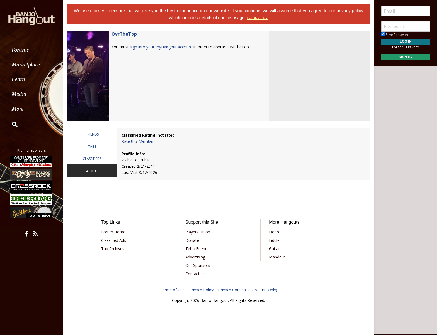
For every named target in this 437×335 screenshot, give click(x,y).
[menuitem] (31, 50)
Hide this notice (257, 18)
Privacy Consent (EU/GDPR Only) (247, 289)
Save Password (395, 34)
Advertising (195, 257)
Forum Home (113, 232)
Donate (192, 240)
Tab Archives (112, 248)
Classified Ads (113, 240)
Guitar (274, 248)
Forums (20, 50)
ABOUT (92, 171)
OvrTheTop (124, 34)
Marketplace (26, 64)
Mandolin (277, 257)
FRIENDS (92, 134)
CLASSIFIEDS (92, 158)
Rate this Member (138, 141)
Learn (18, 79)
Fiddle (274, 240)
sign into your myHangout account (161, 47)
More (17, 109)
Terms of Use (172, 289)
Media (19, 94)
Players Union (197, 232)
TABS (92, 146)
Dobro (275, 232)
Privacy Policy (201, 289)
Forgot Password (405, 47)
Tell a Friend (196, 248)
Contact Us (195, 273)
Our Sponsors (197, 265)
